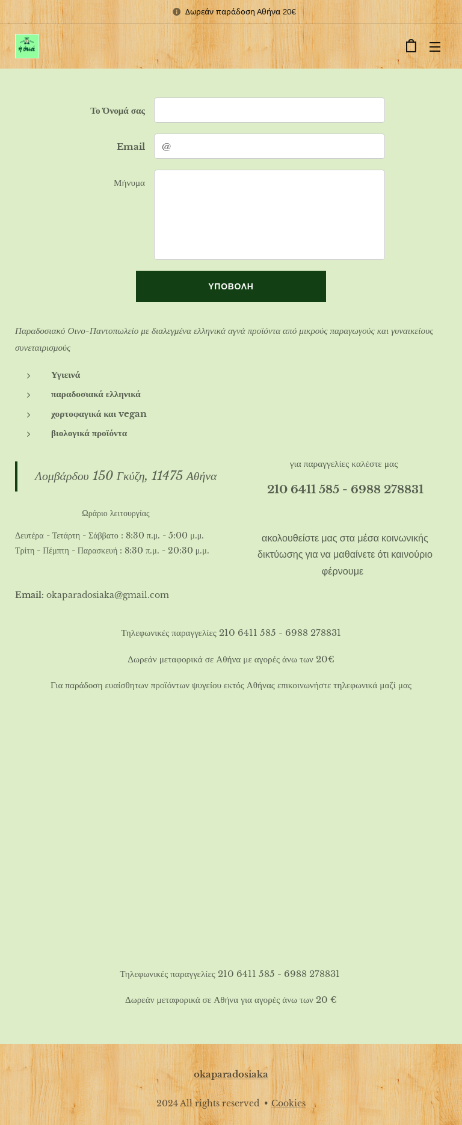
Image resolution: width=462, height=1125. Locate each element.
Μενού (435, 47)
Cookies (288, 1103)
